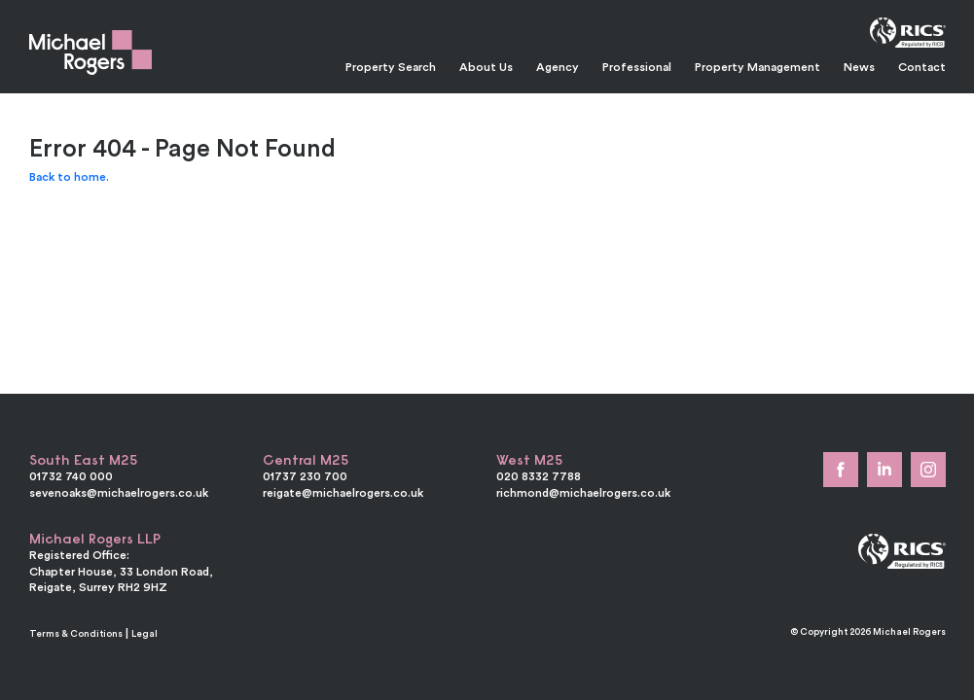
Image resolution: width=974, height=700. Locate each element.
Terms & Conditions (76, 633)
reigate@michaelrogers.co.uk (343, 492)
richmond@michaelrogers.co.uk (583, 492)
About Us (486, 66)
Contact (922, 66)
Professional (636, 66)
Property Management (757, 66)
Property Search (390, 66)
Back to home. (69, 176)
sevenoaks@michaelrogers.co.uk (118, 492)
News (859, 66)
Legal (144, 633)
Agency (557, 66)
